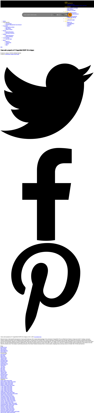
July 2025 (3, 366)
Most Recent (3, 354)
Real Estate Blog (4, 350)
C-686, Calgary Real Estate (6, 390)
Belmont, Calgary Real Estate (7, 383)
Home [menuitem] (66, 2)
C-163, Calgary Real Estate (6, 386)
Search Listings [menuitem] (9, 29)
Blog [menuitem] (68, 25)
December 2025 (4, 360)
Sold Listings (3, 352)
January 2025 (3, 373)
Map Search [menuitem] (8, 28)
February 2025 (4, 372)
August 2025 (3, 365)
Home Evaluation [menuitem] (9, 36)
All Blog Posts (4, 347)
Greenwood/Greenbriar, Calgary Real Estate (10, 411)
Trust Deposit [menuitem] (71, 4)
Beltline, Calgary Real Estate (7, 384)
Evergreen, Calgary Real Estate (7, 407)
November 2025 (4, 361)
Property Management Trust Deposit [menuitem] (77, 5)
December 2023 (4, 378)
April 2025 (3, 369)
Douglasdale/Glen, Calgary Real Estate (9, 404)
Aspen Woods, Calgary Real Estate (8, 381)
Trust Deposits (69, 3)
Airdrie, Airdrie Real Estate (6, 380)
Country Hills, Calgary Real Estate (8, 399)
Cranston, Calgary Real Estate (7, 402)
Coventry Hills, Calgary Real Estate (8, 400)
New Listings (3, 348)
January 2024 (3, 377)
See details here (37, 336)
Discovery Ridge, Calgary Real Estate (9, 403)
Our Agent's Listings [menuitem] (10, 27)
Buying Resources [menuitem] (9, 31)
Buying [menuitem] (4, 30)
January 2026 (3, 359)
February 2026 (4, 358)
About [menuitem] (66, 21)
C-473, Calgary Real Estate (6, 388)
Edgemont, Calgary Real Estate (7, 405)
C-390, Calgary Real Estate (6, 387)
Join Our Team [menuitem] (70, 20)
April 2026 (3, 355)
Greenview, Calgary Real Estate (7, 410)
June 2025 (3, 367)
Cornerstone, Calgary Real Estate (8, 398)
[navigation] (47, 33)
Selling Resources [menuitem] (10, 35)
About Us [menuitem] (69, 22)
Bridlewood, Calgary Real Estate (7, 385)
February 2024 (4, 375)
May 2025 (3, 368)
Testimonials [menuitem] (70, 23)
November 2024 (4, 374)
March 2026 (3, 356)
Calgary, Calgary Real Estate (7, 391)
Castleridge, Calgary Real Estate (8, 392)
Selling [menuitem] (4, 34)
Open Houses (4, 349)
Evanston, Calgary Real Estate (7, 406)
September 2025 (4, 363)
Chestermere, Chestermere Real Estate (9, 393)
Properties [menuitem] (68, 6)
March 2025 (3, 371)
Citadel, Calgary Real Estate (7, 394)
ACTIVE (70, 11)
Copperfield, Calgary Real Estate (12, 54)
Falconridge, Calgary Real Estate (8, 409)
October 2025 (4, 362)
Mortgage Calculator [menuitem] (10, 33)
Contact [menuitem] (69, 24)
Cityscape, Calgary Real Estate (7, 396)
